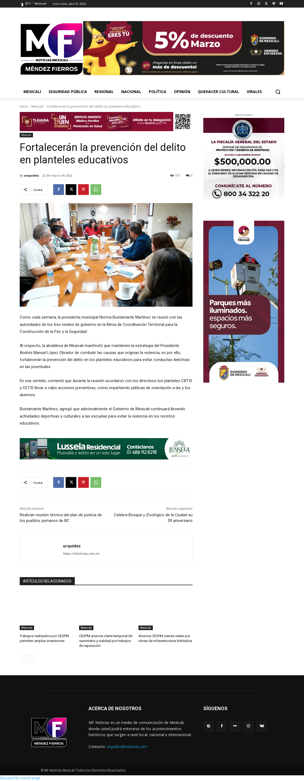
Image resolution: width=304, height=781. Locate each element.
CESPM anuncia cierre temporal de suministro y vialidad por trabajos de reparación (105, 641)
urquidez (31, 175)
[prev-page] (23, 658)
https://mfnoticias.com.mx (81, 553)
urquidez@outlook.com (127, 746)
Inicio (24, 106)
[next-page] (31, 658)
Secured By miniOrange (20, 778)
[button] (277, 91)
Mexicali (37, 106)
